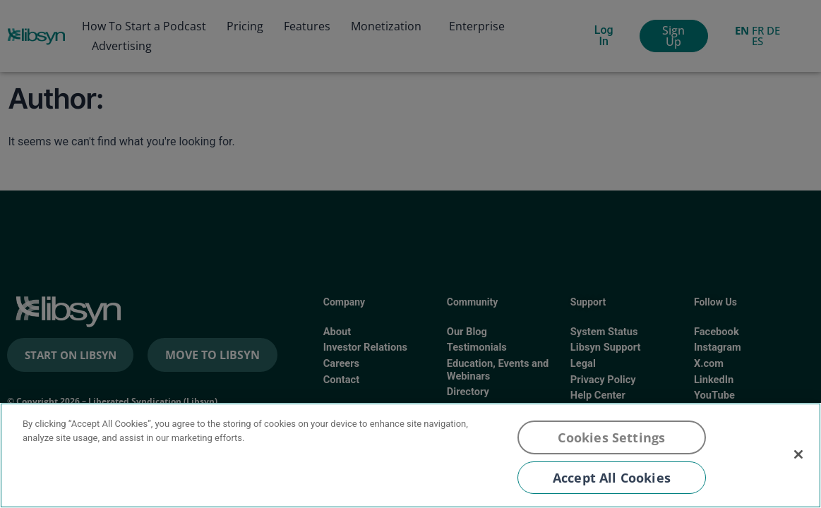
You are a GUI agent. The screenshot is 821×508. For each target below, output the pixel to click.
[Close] (798, 454)
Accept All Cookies (612, 477)
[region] (410, 455)
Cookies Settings (611, 437)
